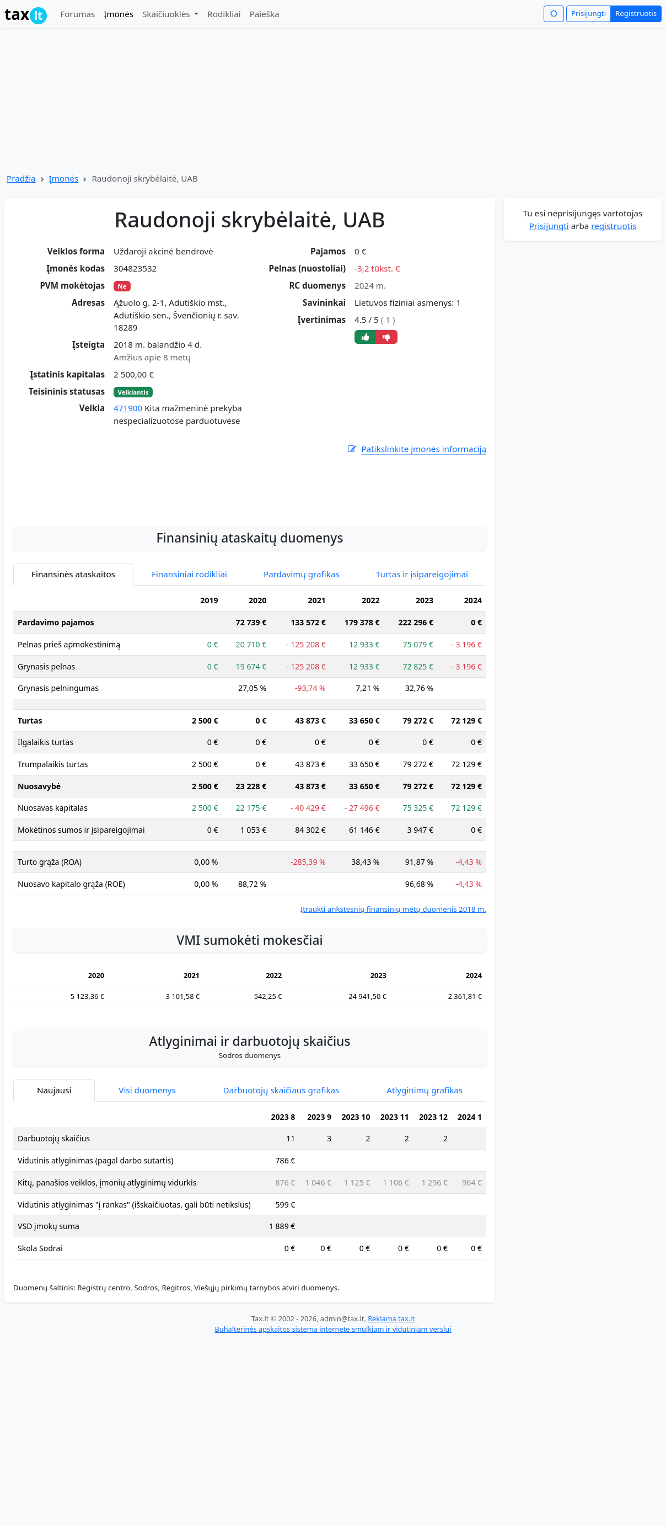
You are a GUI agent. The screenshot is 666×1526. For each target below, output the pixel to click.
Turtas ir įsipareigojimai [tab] (422, 676)
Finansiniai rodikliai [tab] (189, 676)
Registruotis (636, 13)
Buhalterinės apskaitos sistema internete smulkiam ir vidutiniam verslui (332, 1432)
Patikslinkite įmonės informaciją (416, 449)
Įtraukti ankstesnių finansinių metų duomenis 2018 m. (393, 1012)
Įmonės (118, 13)
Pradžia (21, 178)
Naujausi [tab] (54, 1192)
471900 (128, 407)
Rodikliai (223, 13)
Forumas (77, 13)
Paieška (265, 13)
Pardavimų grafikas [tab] (302, 676)
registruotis (613, 225)
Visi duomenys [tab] (147, 1192)
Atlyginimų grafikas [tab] (424, 1192)
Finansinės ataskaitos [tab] (73, 676)
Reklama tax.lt (391, 1421)
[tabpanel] (249, 855)
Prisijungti (588, 13)
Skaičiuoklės (167, 13)
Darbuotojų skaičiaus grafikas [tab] (281, 1192)
